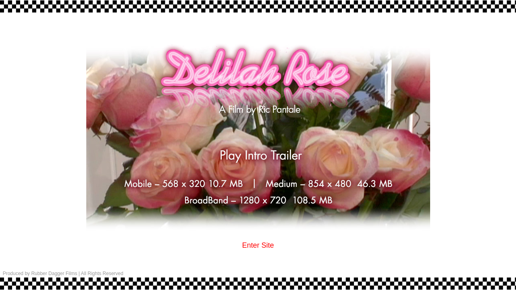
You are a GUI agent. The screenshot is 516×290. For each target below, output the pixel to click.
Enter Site (258, 245)
